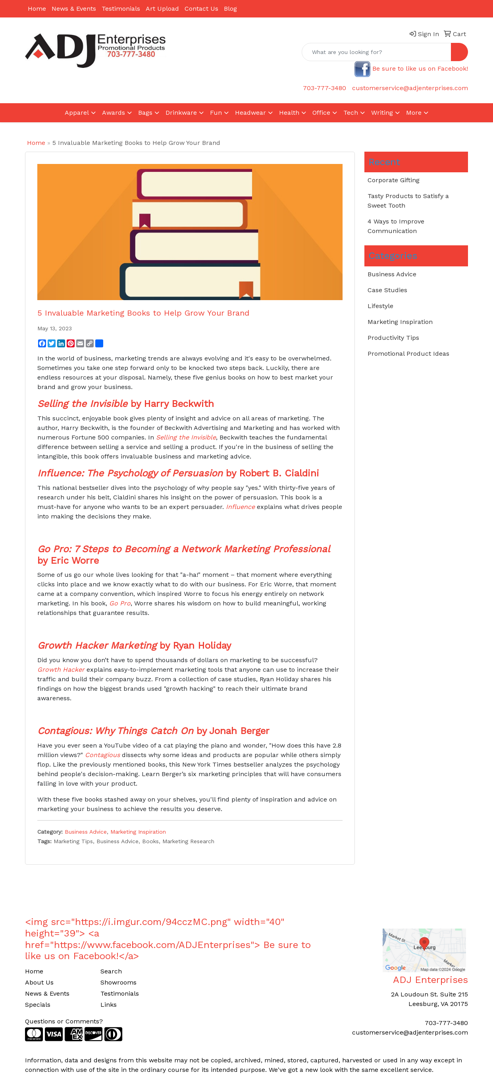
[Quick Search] (376, 52)
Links (108, 1004)
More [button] (414, 112)
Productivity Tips (393, 337)
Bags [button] (145, 112)
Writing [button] (382, 112)
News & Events (74, 8)
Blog (230, 8)
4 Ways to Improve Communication (396, 226)
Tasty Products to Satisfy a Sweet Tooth (408, 200)
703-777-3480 (324, 88)
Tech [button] (350, 112)
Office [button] (321, 112)
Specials (37, 1004)
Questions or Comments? (64, 1021)
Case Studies (387, 290)
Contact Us (201, 8)
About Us (39, 982)
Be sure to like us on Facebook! (420, 68)
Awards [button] (113, 112)
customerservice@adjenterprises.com (410, 88)
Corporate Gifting (394, 180)
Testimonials (121, 8)
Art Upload (162, 8)
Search (111, 971)
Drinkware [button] (181, 112)
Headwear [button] (250, 112)
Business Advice (86, 832)
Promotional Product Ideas (408, 353)
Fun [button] (216, 112)
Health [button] (289, 112)
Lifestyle (380, 306)
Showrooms (118, 982)
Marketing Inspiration (138, 832)
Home (37, 8)
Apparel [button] (77, 112)
